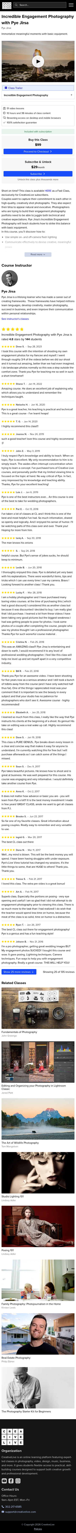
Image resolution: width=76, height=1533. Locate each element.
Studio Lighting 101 (13, 1196)
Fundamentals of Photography (19, 1032)
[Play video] (38, 61)
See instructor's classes (15, 319)
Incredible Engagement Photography (26, 95)
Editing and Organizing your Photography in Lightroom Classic (34, 1087)
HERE (48, 191)
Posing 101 (8, 1250)
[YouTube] (4, 1481)
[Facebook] (11, 1481)
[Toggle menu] (71, 5)
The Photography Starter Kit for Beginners (26, 1411)
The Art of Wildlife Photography (20, 1143)
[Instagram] (18, 1481)
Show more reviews (19, 972)
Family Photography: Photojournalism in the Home (31, 1304)
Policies (38, 1529)
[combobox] (40, 5)
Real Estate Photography (16, 1358)
